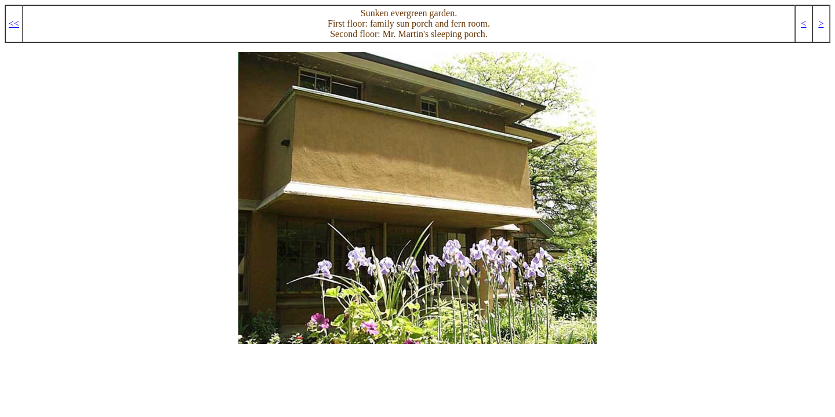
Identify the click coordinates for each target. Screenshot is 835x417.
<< (14, 23)
